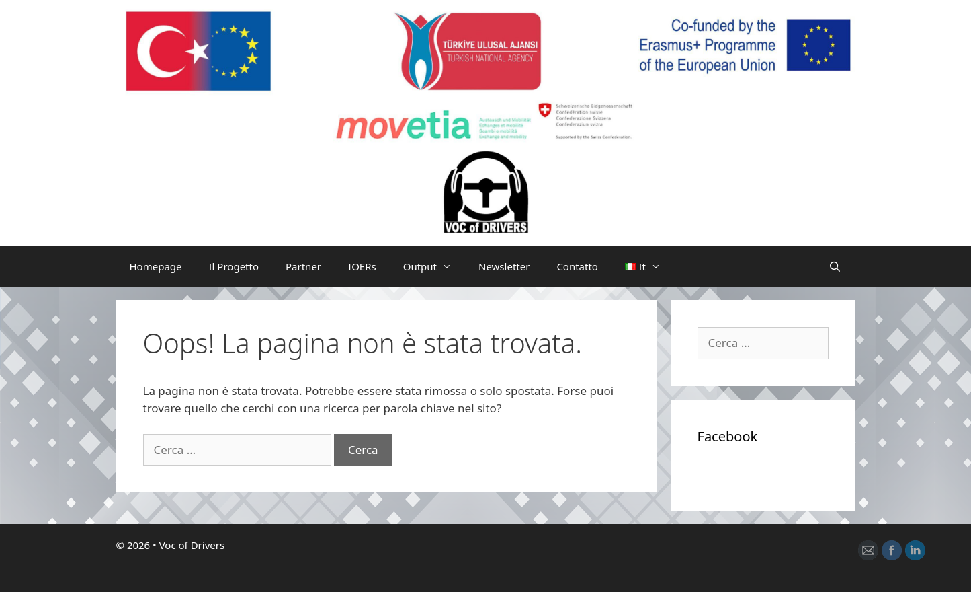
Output (434, 266)
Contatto (577, 266)
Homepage (156, 266)
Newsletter (504, 266)
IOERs (362, 266)
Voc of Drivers (192, 545)
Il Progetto (234, 266)
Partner (303, 266)
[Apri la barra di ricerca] (835, 266)
